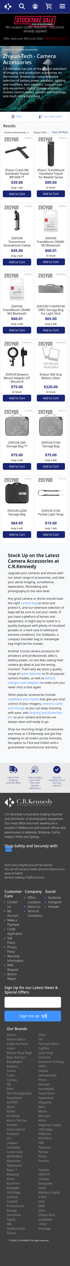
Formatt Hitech (49, 1044)
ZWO (41, 1206)
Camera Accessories (26, 49)
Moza (42, 1120)
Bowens (12, 1066)
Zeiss (42, 1210)
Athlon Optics (16, 1039)
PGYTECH (45, 1138)
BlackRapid (14, 1062)
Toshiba (43, 1170)
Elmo (10, 1089)
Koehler (12, 1125)
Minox (42, 1111)
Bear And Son (16, 1057)
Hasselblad (46, 1089)
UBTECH (44, 1174)
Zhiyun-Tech (41, 132)
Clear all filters (60, 132)
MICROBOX (14, 1156)
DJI (9, 1084)
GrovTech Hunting (51, 1062)
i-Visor (42, 1224)
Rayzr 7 (12, 1170)
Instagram (55, 902)
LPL (9, 1138)
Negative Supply (49, 1125)
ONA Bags (45, 1129)
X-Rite (42, 1197)
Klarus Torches (17, 1120)
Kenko (11, 1111)
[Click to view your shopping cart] (49, 6)
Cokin (11, 1075)
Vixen (42, 1188)
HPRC (42, 1066)
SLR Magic (14, 1192)
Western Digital (49, 1192)
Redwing (13, 1174)
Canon (11, 1071)
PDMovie (44, 1134)
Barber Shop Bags (19, 1053)
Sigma (11, 1219)
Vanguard (45, 1183)
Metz (41, 1107)
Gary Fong (45, 1053)
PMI (41, 1143)
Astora (11, 1035)
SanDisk (12, 1197)
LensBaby (13, 1147)
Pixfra (42, 1156)
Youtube (53, 907)
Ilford (10, 1107)
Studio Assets (16, 1228)
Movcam (44, 1116)
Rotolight (13, 1188)
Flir (40, 1039)
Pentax (43, 1152)
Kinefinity (13, 1116)
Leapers (12, 1143)
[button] (16, 116)
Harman (44, 1084)
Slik (9, 1224)
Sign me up (33, 1016)
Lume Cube (15, 1152)
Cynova (12, 1080)
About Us (34, 907)
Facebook (54, 897)
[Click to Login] (35, 6)
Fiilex (42, 1035)
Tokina (11, 1233)
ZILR (41, 1201)
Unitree (43, 1179)
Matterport (14, 1165)
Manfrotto (14, 1161)
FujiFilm (43, 1048)
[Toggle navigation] (62, 9)
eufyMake (45, 1219)
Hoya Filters (46, 1093)
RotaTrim (13, 1183)
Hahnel (43, 1071)
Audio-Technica (17, 1044)
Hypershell (45, 1098)
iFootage (44, 1228)
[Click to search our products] (22, 6)
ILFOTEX (12, 1102)
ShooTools (14, 1215)
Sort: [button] (50, 116)
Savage (12, 1210)
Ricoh (10, 1179)
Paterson (44, 1147)
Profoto (43, 1161)
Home (7, 49)
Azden (11, 1048)
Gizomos (44, 1057)
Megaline (45, 1102)
